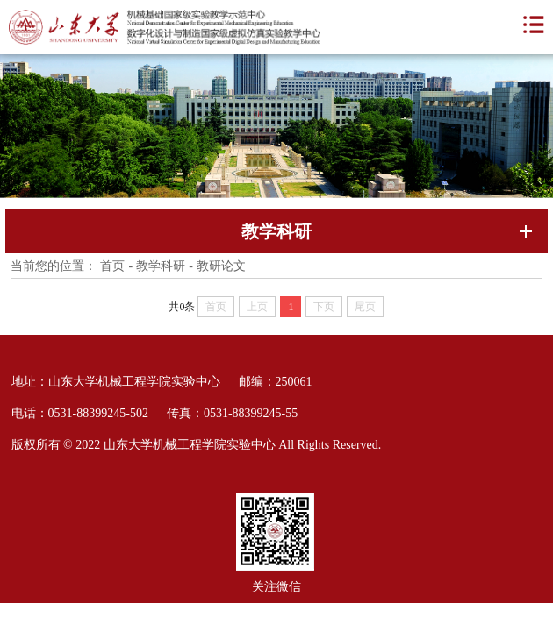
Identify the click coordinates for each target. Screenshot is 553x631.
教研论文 (221, 266)
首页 (112, 266)
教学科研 (160, 266)
